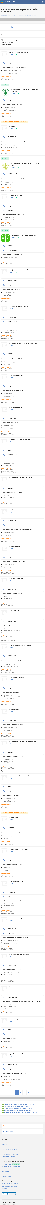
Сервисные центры (7, 7)
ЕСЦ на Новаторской (16, 677)
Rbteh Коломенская (16, 881)
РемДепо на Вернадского (18, 306)
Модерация (5, 1171)
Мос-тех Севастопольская (18, 52)
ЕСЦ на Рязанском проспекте (19, 954)
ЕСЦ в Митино (14, 709)
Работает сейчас (8, 44)
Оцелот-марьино (15, 986)
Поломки (4, 1188)
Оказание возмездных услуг (10, 1149)
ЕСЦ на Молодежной (16, 578)
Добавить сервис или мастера (11, 1166)
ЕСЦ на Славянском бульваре (20, 645)
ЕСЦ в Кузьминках (15, 546)
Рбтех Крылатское (15, 195)
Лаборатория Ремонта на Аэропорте (22, 741)
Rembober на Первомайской (19, 439)
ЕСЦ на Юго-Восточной (17, 611)
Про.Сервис (13, 126)
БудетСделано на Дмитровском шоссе (23, 1054)
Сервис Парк (13, 817)
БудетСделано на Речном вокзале (23, 235)
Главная (4, 1142)
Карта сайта (5, 1151)
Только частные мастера (10, 40)
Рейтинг (4, 1169)
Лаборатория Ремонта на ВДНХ (20, 477)
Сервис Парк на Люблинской (19, 849)
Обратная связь (6, 1176)
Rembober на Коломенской (19, 776)
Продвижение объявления (10, 1173)
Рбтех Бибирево (15, 1019)
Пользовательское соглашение (11, 1147)
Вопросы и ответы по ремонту (11, 1183)
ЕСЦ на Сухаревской (16, 375)
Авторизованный (8, 42)
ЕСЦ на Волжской (15, 407)
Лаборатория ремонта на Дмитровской (23, 343)
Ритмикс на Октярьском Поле (20, 918)
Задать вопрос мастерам (9, 1186)
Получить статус (7, 1164)
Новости (4, 1144)
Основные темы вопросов (10, 1154)
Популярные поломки (8, 1156)
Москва (17, 7)
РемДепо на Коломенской (18, 270)
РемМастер (13, 510)
